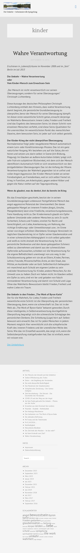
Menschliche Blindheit (32, 428)
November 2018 (31, 493)
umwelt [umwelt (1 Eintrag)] (41, 537)
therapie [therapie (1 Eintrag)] (41, 534)
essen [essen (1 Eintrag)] (50, 518)
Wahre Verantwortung (40, 53)
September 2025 (31, 473)
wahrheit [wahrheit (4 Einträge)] (28, 539)
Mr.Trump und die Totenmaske (36, 420)
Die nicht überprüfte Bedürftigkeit (37, 383)
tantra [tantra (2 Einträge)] (36, 533)
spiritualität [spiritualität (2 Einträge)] (28, 533)
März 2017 (29, 498)
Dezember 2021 (31, 484)
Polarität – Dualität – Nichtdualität (37, 409)
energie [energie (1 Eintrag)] (46, 518)
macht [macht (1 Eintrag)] (55, 526)
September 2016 (31, 503)
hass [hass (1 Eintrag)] (41, 523)
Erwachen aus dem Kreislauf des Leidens (39, 406)
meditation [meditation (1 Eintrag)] (30, 529)
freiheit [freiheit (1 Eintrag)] (54, 518)
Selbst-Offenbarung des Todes (36, 378)
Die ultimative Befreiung (33, 417)
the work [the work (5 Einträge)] (50, 533)
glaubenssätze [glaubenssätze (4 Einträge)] (31, 523)
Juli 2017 (28, 495)
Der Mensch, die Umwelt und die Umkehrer (40, 375)
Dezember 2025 (31, 471)
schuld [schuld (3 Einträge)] (26, 530)
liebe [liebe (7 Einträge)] (49, 525)
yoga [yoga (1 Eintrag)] (35, 539)
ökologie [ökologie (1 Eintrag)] (39, 539)
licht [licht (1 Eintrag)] (44, 526)
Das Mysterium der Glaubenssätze (37, 386)
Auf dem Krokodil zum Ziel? (35, 433)
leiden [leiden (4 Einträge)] (39, 526)
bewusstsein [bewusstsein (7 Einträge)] (39, 515)
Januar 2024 (29, 479)
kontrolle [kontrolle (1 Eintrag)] (25, 526)
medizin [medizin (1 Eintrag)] (36, 529)
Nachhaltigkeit (30, 425)
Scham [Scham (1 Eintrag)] (52, 529)
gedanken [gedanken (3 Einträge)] (36, 520)
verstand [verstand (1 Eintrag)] (50, 537)
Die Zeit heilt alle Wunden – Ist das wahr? (40, 431)
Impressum (29, 447)
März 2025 (29, 476)
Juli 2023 (28, 482)
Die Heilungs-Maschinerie (34, 411)
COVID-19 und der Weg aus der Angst (38, 398)
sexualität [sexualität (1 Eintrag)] (32, 531)
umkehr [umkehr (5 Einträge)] (34, 536)
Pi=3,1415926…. (31, 422)
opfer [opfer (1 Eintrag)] (48, 529)
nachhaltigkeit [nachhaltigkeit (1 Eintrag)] (43, 529)
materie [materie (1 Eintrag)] (25, 529)
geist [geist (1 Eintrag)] (42, 521)
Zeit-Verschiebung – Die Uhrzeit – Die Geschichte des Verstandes (38, 394)
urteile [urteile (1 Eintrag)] (46, 537)
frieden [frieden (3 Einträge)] (26, 520)
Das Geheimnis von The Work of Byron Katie (41, 414)
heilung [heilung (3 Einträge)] (47, 523)
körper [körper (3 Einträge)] (31, 526)
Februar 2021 (30, 487)
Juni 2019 (28, 490)
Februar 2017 (30, 501)
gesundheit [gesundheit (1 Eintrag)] (47, 521)
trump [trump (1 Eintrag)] (26, 537)
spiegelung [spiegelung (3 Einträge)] (41, 530)
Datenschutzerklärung (32, 450)
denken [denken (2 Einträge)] (32, 518)
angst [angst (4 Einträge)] (26, 515)
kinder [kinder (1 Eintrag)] (53, 523)
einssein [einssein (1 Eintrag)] (41, 518)
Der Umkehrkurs (15, 344)
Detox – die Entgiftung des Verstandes (39, 380)
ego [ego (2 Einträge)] (37, 518)
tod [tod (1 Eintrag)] (23, 537)
